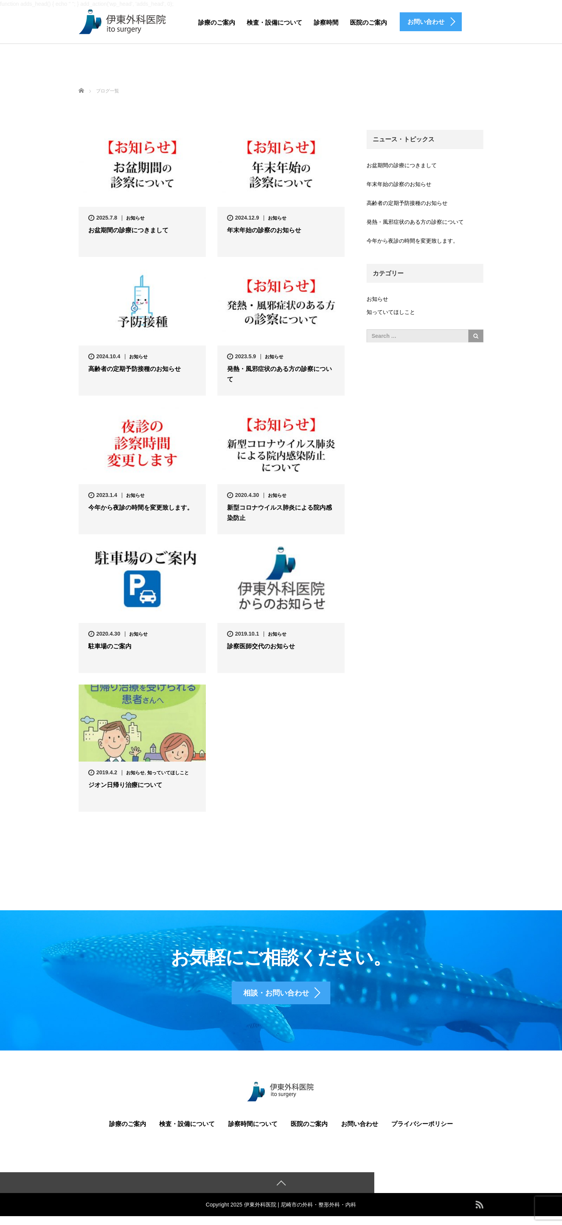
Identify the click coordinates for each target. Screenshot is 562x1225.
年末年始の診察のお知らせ (264, 230)
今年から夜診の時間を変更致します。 (140, 508)
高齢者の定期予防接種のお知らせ (134, 369)
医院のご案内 (368, 22)
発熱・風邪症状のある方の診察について (279, 374)
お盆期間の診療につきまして (128, 230)
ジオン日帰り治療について (125, 785)
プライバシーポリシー (422, 1132)
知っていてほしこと (168, 772)
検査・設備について (274, 22)
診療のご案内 (216, 22)
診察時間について (253, 1132)
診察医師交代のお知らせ (261, 646)
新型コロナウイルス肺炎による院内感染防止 (279, 513)
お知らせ (135, 218)
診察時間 (326, 22)
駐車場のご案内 (109, 646)
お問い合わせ (359, 1132)
